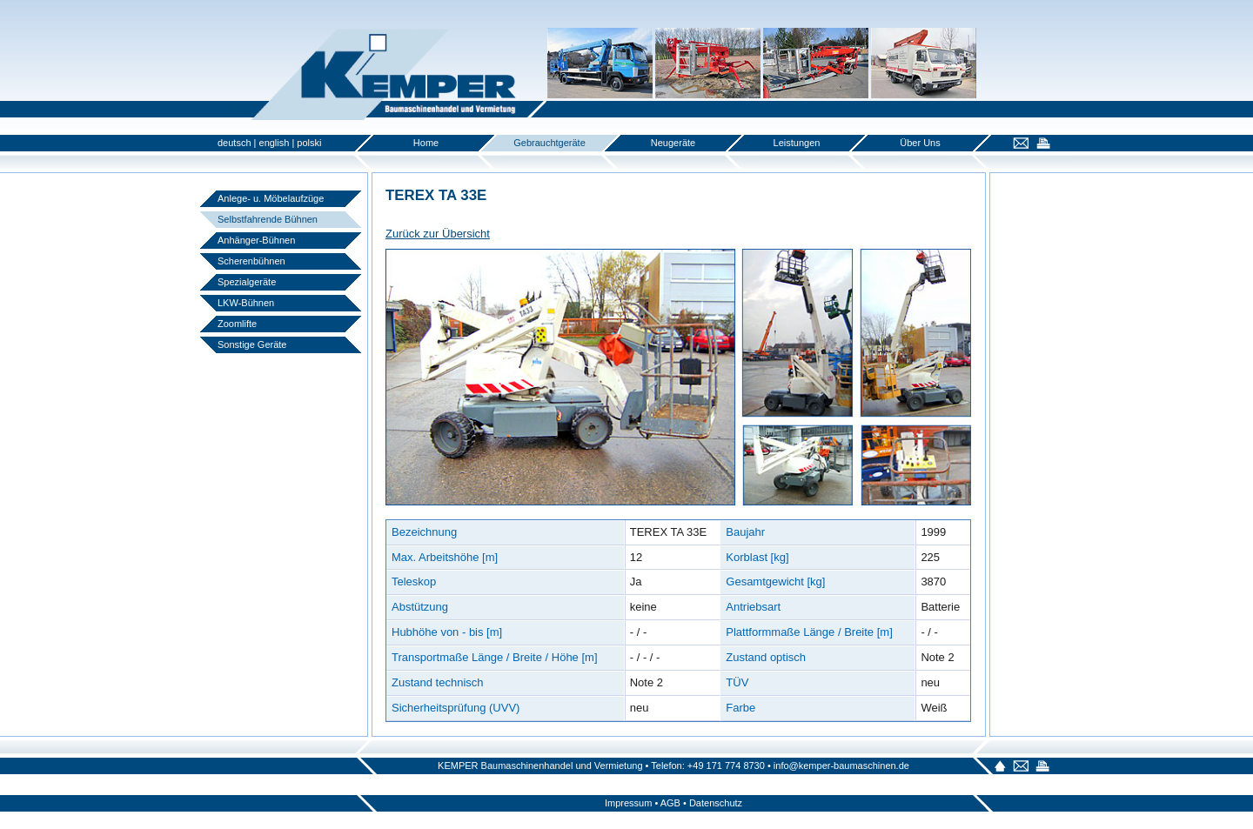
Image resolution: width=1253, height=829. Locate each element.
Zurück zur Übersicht (437, 233)
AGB (670, 803)
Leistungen (797, 142)
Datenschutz (715, 803)
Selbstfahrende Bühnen (268, 219)
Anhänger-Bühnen (256, 240)
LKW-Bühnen (246, 303)
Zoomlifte (237, 323)
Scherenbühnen (251, 261)
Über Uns (920, 142)
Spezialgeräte (247, 282)
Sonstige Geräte (252, 344)
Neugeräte (673, 142)
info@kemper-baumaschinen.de (841, 765)
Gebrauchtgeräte (549, 142)
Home (426, 142)
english (274, 142)
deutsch (234, 142)
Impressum (628, 803)
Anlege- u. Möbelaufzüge (271, 198)
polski (309, 142)
